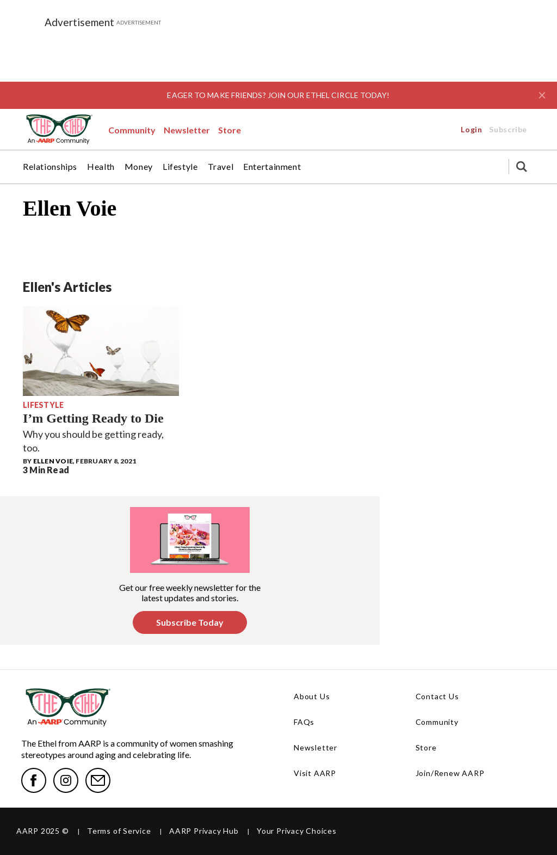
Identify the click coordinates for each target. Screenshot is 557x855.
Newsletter (187, 130)
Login (399, 129)
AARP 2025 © (42, 830)
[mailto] (97, 780)
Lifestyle (180, 167)
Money (139, 167)
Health (101, 167)
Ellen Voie (53, 461)
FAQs (304, 721)
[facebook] (33, 780)
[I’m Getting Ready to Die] (101, 351)
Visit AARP (315, 773)
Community (132, 130)
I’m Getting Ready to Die (93, 418)
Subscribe (484, 129)
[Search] (521, 166)
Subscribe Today (190, 622)
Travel (221, 167)
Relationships (50, 167)
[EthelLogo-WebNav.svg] (58, 129)
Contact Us (437, 696)
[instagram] (65, 780)
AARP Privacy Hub (203, 830)
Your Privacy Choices (297, 830)
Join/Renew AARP (450, 773)
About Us (312, 696)
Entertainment (272, 167)
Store (229, 130)
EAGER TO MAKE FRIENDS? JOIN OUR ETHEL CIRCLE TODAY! (278, 95)
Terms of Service (119, 830)
